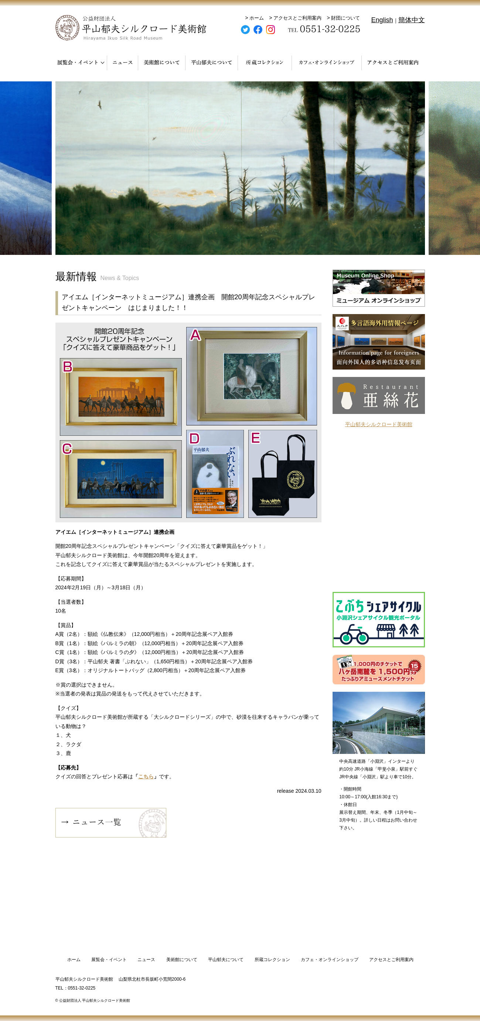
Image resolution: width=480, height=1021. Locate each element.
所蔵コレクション (272, 959)
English (382, 20)
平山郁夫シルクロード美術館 (378, 424)
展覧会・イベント (109, 959)
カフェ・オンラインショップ (329, 959)
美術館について (181, 959)
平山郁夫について (226, 959)
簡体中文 (411, 20)
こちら (146, 776)
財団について (345, 18)
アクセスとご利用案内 (297, 18)
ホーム (256, 18)
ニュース (146, 959)
